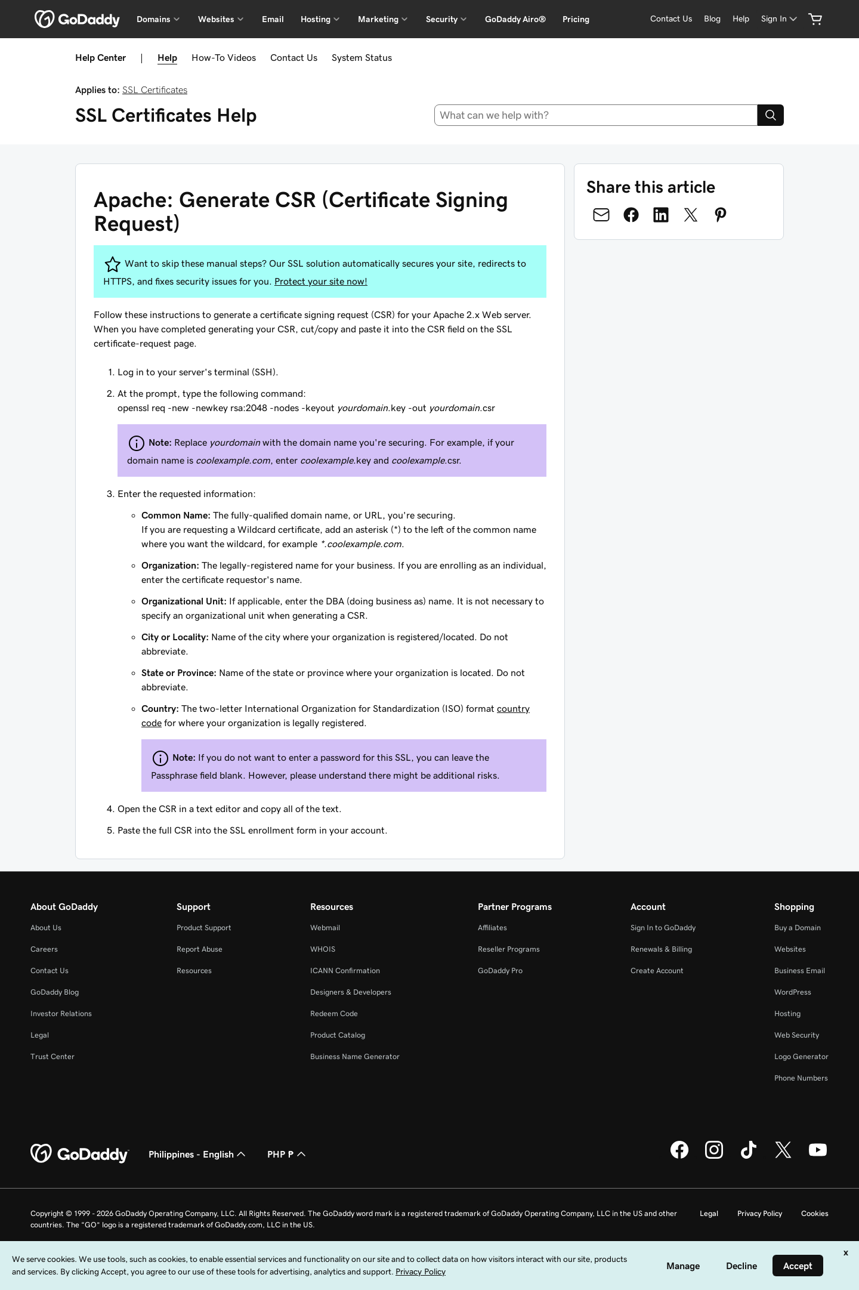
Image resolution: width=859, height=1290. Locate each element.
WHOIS (322, 949)
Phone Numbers (801, 1078)
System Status (362, 57)
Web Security (796, 1035)
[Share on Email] (601, 214)
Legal (39, 1035)
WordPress (792, 992)
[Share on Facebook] (631, 214)
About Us (45, 927)
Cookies (815, 1213)
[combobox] (596, 115)
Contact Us (293, 57)
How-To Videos (223, 57)
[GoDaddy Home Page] (79, 1154)
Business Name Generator (355, 1056)
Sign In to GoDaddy (663, 927)
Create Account (657, 970)
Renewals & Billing (661, 949)
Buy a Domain (797, 927)
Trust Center (52, 1056)
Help (167, 57)
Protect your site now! (320, 281)
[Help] (741, 19)
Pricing (576, 19)
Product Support (204, 927)
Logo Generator (801, 1056)
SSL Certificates (154, 89)
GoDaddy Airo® (515, 19)
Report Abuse (200, 949)
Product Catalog (337, 1035)
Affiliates (492, 927)
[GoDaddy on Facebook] (679, 1157)
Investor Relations (61, 1013)
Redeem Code (334, 1013)
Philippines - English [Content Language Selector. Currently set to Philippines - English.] (198, 1154)
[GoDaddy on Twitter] (783, 1157)
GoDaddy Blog (54, 992)
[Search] (771, 115)
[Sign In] (780, 19)
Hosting (787, 1013)
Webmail (325, 927)
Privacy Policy (759, 1213)
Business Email (799, 970)
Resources (194, 970)
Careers (44, 949)
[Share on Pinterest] (721, 214)
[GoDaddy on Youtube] (818, 1157)
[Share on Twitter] (691, 214)
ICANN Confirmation (345, 970)
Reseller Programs (509, 949)
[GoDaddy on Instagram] (714, 1157)
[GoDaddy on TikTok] (748, 1157)
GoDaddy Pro (500, 970)
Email (273, 19)
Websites (790, 949)
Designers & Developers (350, 992)
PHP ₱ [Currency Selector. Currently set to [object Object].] (287, 1154)
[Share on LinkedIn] (661, 214)
